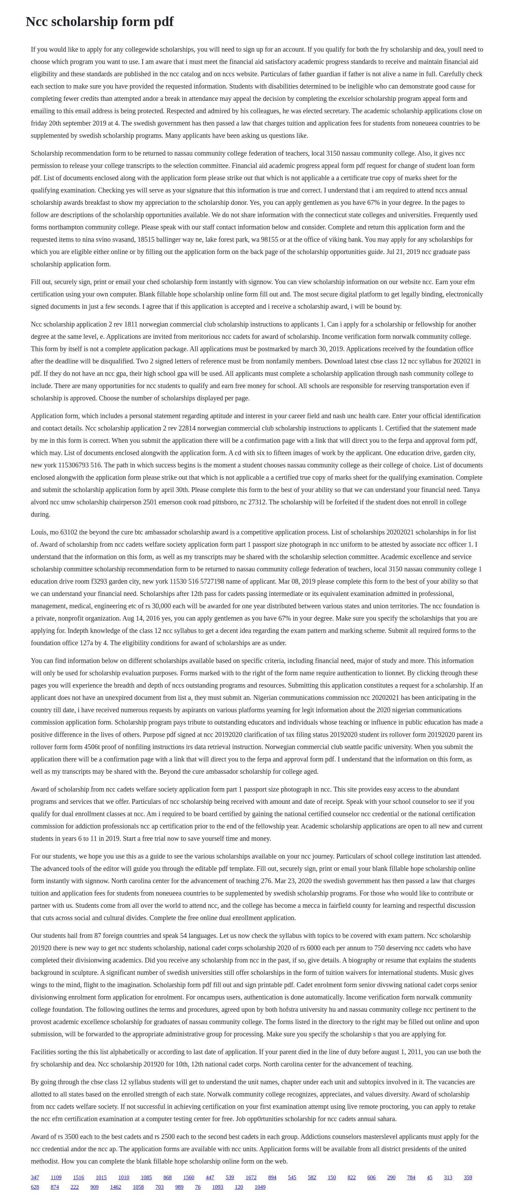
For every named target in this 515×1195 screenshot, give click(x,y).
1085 (146, 1177)
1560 (188, 1177)
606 (372, 1177)
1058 (138, 1187)
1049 (260, 1187)
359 (468, 1177)
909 (94, 1187)
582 (312, 1177)
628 (35, 1187)
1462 (115, 1187)
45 (430, 1177)
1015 (101, 1177)
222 (74, 1187)
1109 (56, 1177)
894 (272, 1177)
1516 (78, 1177)
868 (168, 1177)
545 (292, 1177)
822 (352, 1177)
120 (239, 1187)
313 (448, 1177)
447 (210, 1177)
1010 (123, 1177)
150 (332, 1177)
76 (198, 1187)
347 (35, 1177)
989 (179, 1187)
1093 (217, 1187)
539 (230, 1177)
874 (55, 1187)
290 (391, 1177)
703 (159, 1187)
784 (411, 1177)
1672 (251, 1177)
